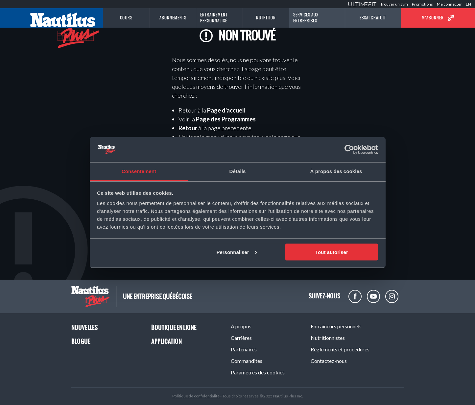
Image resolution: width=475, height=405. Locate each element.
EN (468, 4)
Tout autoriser (331, 252)
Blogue (80, 341)
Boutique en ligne (174, 327)
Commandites (246, 361)
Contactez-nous (329, 361)
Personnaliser (236, 252)
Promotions (422, 4)
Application (166, 341)
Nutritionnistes (328, 338)
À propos (241, 326)
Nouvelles (84, 327)
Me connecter (449, 4)
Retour (187, 128)
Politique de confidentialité (196, 395)
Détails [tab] (237, 171)
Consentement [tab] (139, 171)
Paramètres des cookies (258, 372)
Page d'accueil (226, 110)
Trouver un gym (394, 4)
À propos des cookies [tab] (336, 171)
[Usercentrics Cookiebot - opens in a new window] (349, 149)
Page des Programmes (226, 119)
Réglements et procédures (340, 349)
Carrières (241, 338)
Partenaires (244, 349)
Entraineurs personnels (336, 326)
